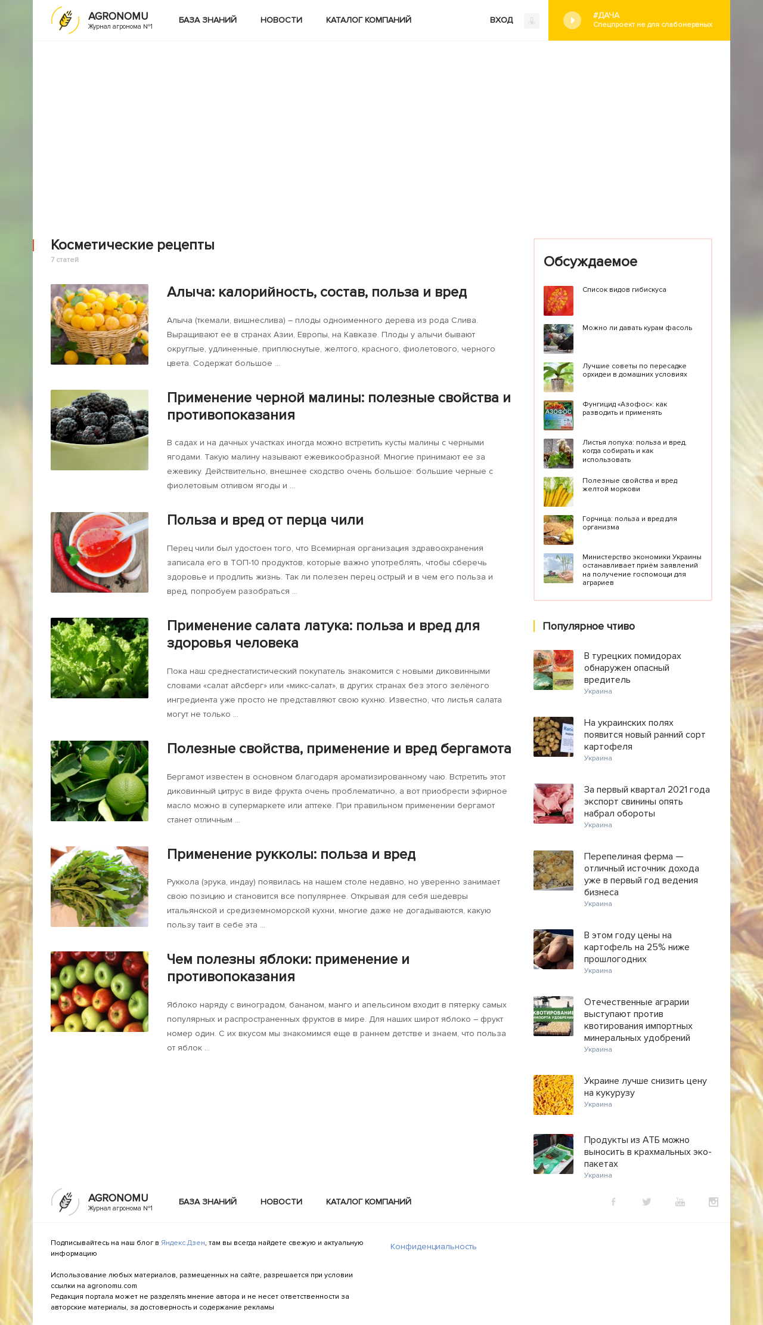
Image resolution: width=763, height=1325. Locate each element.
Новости (281, 20)
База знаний (208, 20)
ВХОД (514, 21)
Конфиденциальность (433, 1246)
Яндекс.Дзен (183, 1242)
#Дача (652, 20)
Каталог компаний (368, 20)
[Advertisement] (381, 130)
